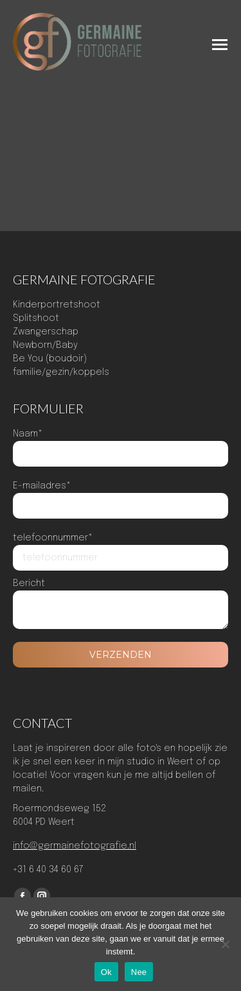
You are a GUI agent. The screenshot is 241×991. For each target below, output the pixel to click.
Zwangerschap (45, 331)
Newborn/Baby (45, 345)
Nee (139, 972)
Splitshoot (36, 318)
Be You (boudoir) (50, 358)
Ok (106, 972)
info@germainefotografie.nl (74, 845)
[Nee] (225, 944)
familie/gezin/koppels (61, 372)
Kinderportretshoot (56, 304)
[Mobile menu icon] (219, 45)
